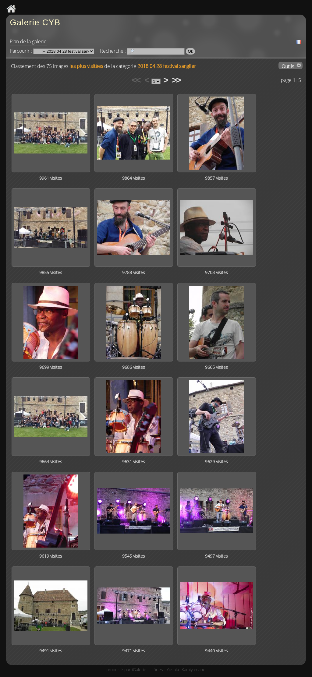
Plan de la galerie (28, 41)
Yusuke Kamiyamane (186, 669)
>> (176, 80)
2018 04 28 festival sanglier (166, 66)
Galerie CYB (35, 22)
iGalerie (139, 669)
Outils (288, 66)
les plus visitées (86, 66)
